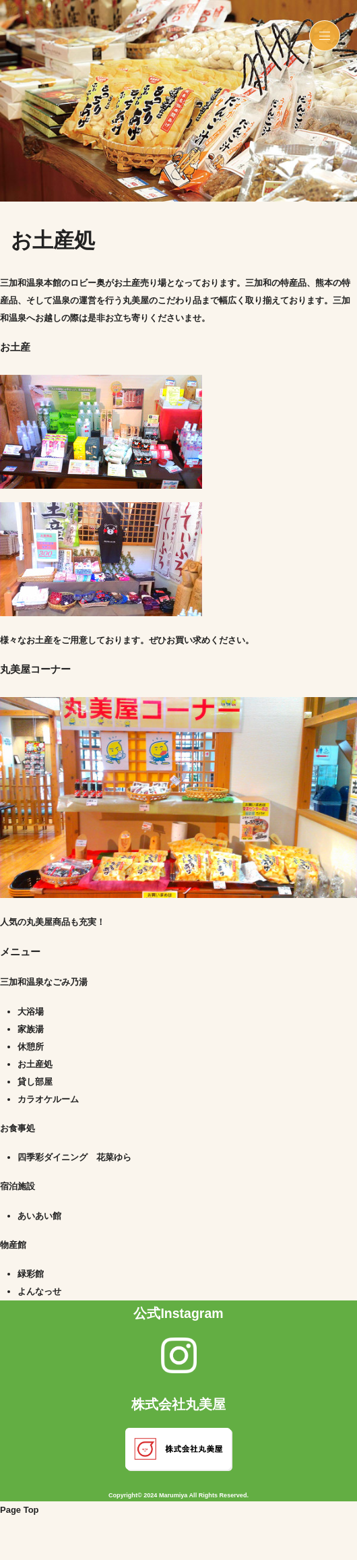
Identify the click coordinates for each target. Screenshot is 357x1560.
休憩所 (31, 1047)
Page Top (19, 1510)
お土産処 (35, 1064)
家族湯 (31, 1029)
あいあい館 (39, 1216)
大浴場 (31, 1012)
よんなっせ (39, 1291)
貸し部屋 (35, 1082)
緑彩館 (31, 1274)
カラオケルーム (48, 1099)
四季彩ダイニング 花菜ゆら (74, 1157)
